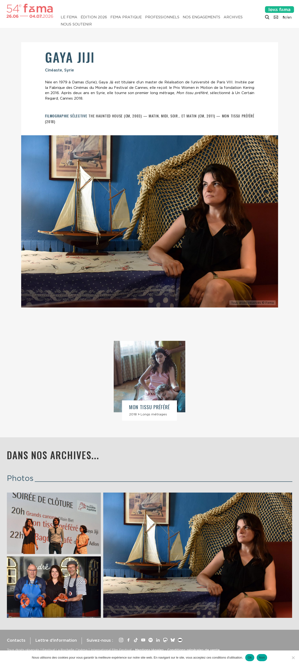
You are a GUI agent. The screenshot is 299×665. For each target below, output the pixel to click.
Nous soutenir (76, 24)
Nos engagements (201, 17)
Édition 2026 (94, 17)
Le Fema (69, 17)
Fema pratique (126, 17)
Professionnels (162, 17)
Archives (233, 17)
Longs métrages (154, 414)
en (289, 17)
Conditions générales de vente (193, 650)
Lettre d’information (56, 640)
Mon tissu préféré (149, 407)
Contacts (16, 640)
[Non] (293, 657)
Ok (250, 657)
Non (262, 657)
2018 (133, 414)
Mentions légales (149, 650)
